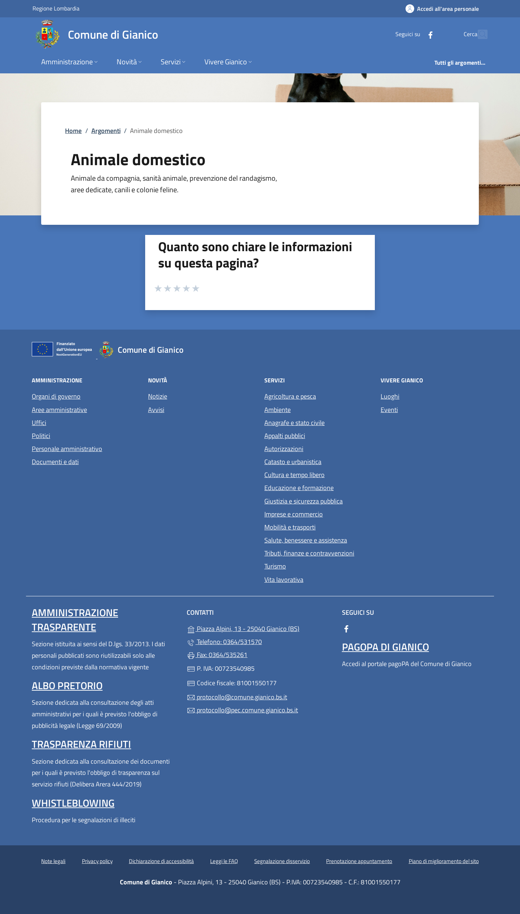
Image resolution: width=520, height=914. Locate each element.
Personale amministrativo (67, 449)
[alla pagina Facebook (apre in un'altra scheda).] (414, 34)
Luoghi (390, 396)
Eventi (389, 410)
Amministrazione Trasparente (75, 620)
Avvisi (156, 410)
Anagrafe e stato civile (294, 423)
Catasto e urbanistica (292, 462)
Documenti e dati (55, 462)
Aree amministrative (59, 410)
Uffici (39, 423)
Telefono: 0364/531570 (224, 642)
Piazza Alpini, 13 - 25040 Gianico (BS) (260, 628)
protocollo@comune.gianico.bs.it (237, 697)
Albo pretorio (67, 685)
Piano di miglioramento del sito (444, 861)
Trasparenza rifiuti (81, 744)
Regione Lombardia (55, 8)
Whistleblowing (73, 803)
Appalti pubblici (284, 436)
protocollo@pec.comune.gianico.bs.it (242, 710)
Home (73, 131)
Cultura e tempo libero (294, 475)
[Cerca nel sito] (479, 34)
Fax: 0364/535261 (217, 655)
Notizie (157, 396)
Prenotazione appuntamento (359, 861)
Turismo (275, 566)
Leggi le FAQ (224, 861)
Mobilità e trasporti (290, 527)
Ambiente (277, 410)
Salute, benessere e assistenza (305, 540)
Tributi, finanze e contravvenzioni (309, 553)
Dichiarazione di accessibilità (161, 861)
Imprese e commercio (293, 514)
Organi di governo (56, 396)
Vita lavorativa (283, 579)
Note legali (53, 861)
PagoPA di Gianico (385, 647)
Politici (41, 436)
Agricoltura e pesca (290, 396)
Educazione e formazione (299, 488)
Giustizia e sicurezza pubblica (303, 501)
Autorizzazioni (283, 449)
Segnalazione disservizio (282, 861)
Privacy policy (97, 861)
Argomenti (106, 131)
